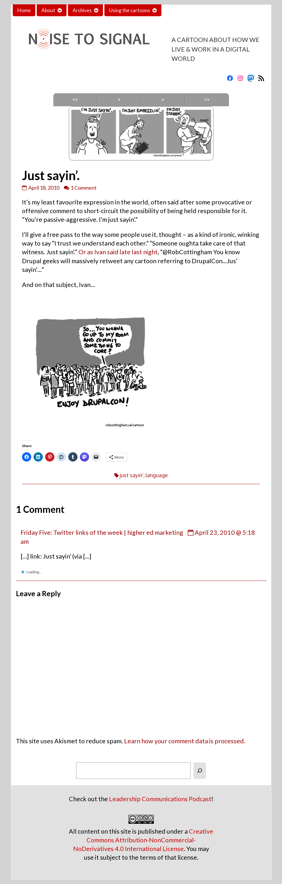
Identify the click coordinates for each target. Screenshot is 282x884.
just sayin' (131, 475)
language (156, 475)
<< (75, 99)
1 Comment (84, 187)
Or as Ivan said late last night (118, 252)
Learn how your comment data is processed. (184, 741)
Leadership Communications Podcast (160, 799)
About (48, 10)
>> (207, 99)
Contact (175, 10)
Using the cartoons (129, 10)
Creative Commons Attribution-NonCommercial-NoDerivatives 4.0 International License (143, 840)
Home (24, 10)
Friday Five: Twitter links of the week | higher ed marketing (102, 532)
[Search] (199, 770)
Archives (82, 10)
